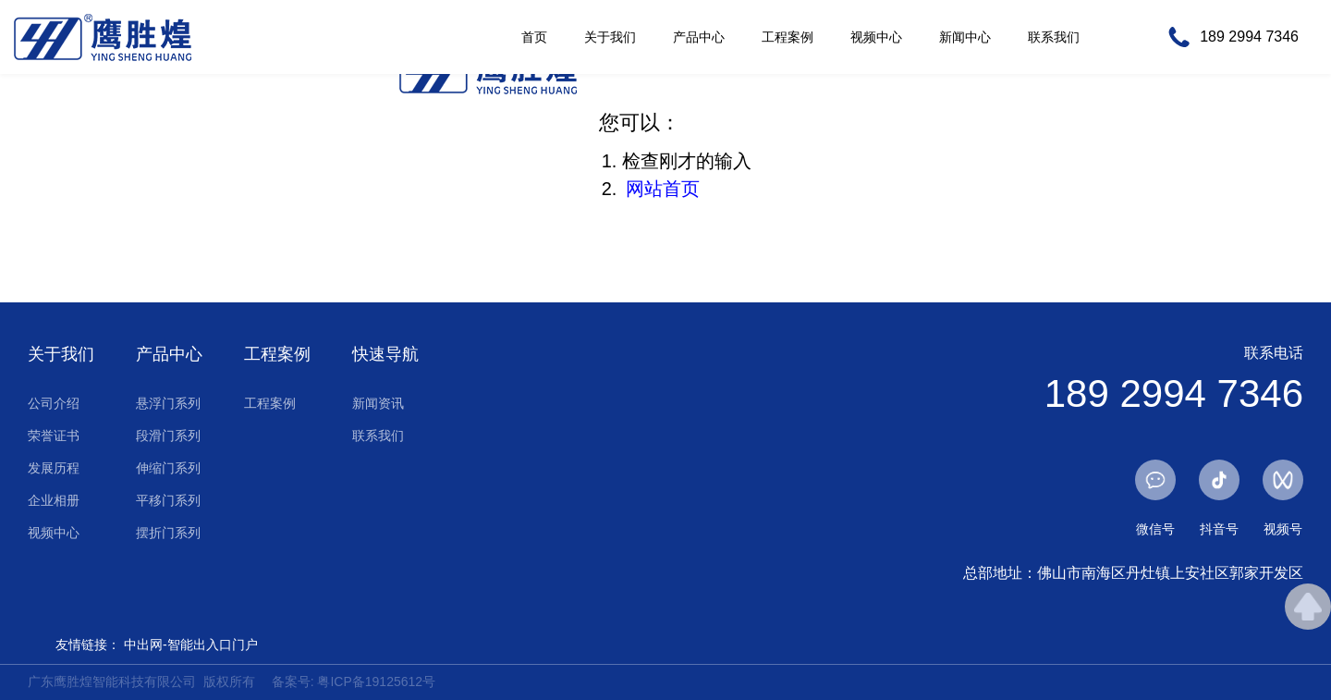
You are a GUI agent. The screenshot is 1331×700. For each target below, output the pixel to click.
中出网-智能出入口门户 (191, 644)
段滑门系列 (168, 435)
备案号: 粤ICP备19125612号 (353, 681)
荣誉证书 (53, 435)
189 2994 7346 (1249, 36)
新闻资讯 (378, 403)
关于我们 (610, 37)
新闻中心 (965, 37)
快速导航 (385, 354)
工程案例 (787, 37)
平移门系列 (168, 500)
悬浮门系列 (168, 403)
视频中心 (876, 37)
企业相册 (53, 500)
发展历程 (53, 468)
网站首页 (663, 188)
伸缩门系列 (168, 468)
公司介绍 (53, 403)
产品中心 (699, 37)
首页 (534, 37)
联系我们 (1054, 37)
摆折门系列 (168, 532)
